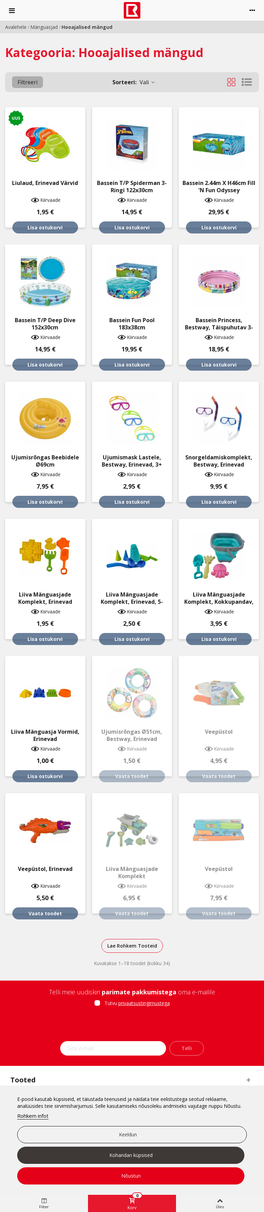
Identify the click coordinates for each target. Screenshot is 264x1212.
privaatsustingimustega (144, 1003)
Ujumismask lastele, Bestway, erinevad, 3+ (132, 461)
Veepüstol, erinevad (45, 869)
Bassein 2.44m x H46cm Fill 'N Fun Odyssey (219, 186)
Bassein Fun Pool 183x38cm (132, 324)
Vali (134, 82)
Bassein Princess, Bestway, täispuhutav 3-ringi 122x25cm (219, 327)
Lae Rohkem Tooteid (132, 945)
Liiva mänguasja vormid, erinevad (45, 735)
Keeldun (128, 1134)
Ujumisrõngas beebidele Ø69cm (45, 461)
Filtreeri (27, 82)
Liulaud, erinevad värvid (45, 183)
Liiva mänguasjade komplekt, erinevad (45, 598)
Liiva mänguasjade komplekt (132, 872)
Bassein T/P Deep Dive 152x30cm (45, 324)
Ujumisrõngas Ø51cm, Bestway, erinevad (131, 735)
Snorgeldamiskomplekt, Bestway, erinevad (218, 461)
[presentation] (132, 1026)
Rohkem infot (32, 1115)
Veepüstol (219, 731)
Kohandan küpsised (131, 1155)
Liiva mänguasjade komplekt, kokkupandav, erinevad (219, 602)
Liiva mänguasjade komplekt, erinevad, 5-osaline (132, 602)
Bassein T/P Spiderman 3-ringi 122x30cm (132, 186)
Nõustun (131, 1175)
